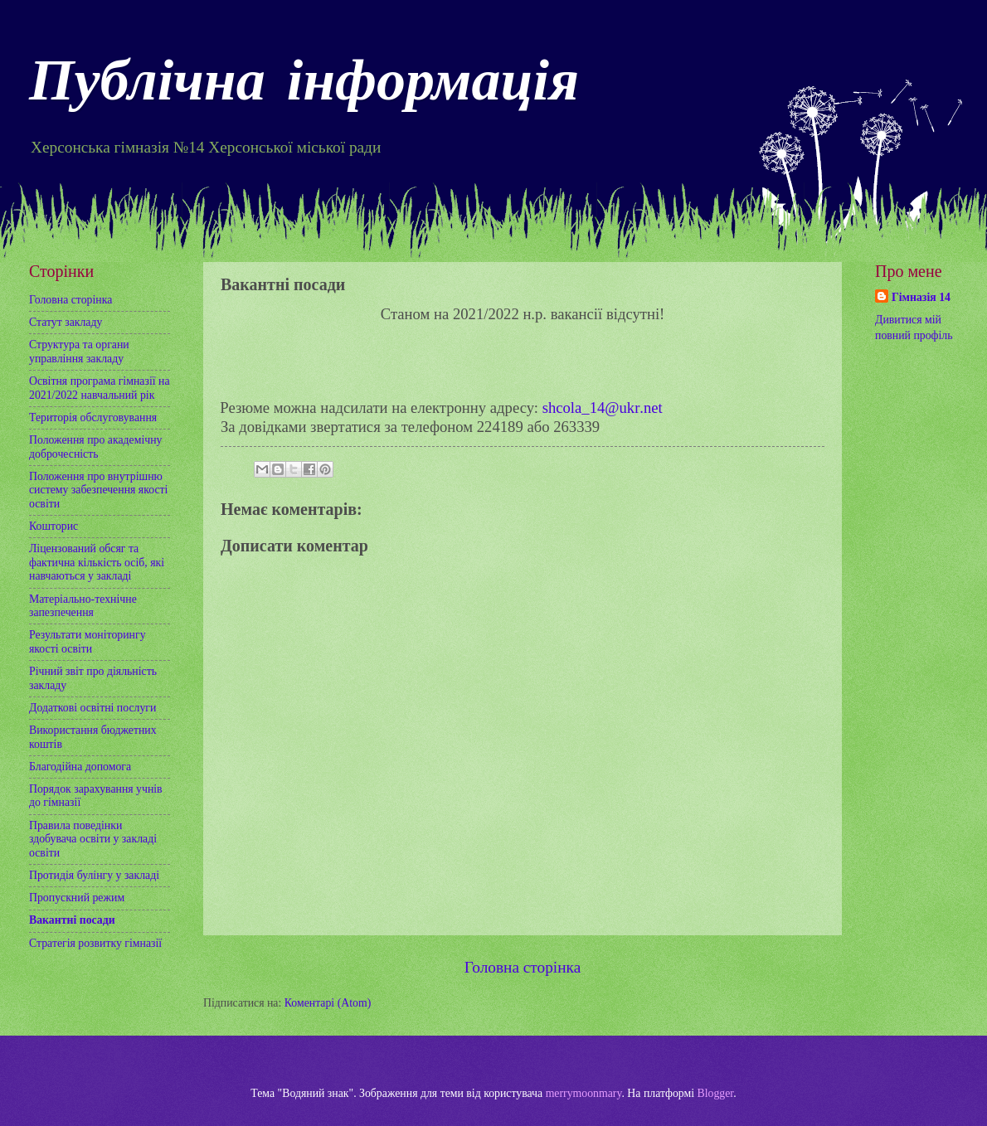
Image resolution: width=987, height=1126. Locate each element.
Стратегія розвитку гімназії (95, 943)
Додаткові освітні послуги (92, 707)
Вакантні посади (72, 920)
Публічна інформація (304, 85)
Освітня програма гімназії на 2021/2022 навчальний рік (99, 388)
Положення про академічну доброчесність (95, 447)
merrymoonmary (584, 1093)
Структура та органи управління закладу (79, 351)
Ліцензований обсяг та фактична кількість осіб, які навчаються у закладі (96, 562)
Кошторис (53, 526)
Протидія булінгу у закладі (94, 875)
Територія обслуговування (93, 417)
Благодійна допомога (80, 766)
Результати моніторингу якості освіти (87, 642)
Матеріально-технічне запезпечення (83, 606)
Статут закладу (65, 322)
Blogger (716, 1093)
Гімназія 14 (921, 297)
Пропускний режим (76, 897)
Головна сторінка (522, 967)
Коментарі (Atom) (328, 1003)
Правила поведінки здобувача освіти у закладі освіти (93, 839)
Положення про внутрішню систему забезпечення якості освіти (98, 490)
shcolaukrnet (602, 407)
